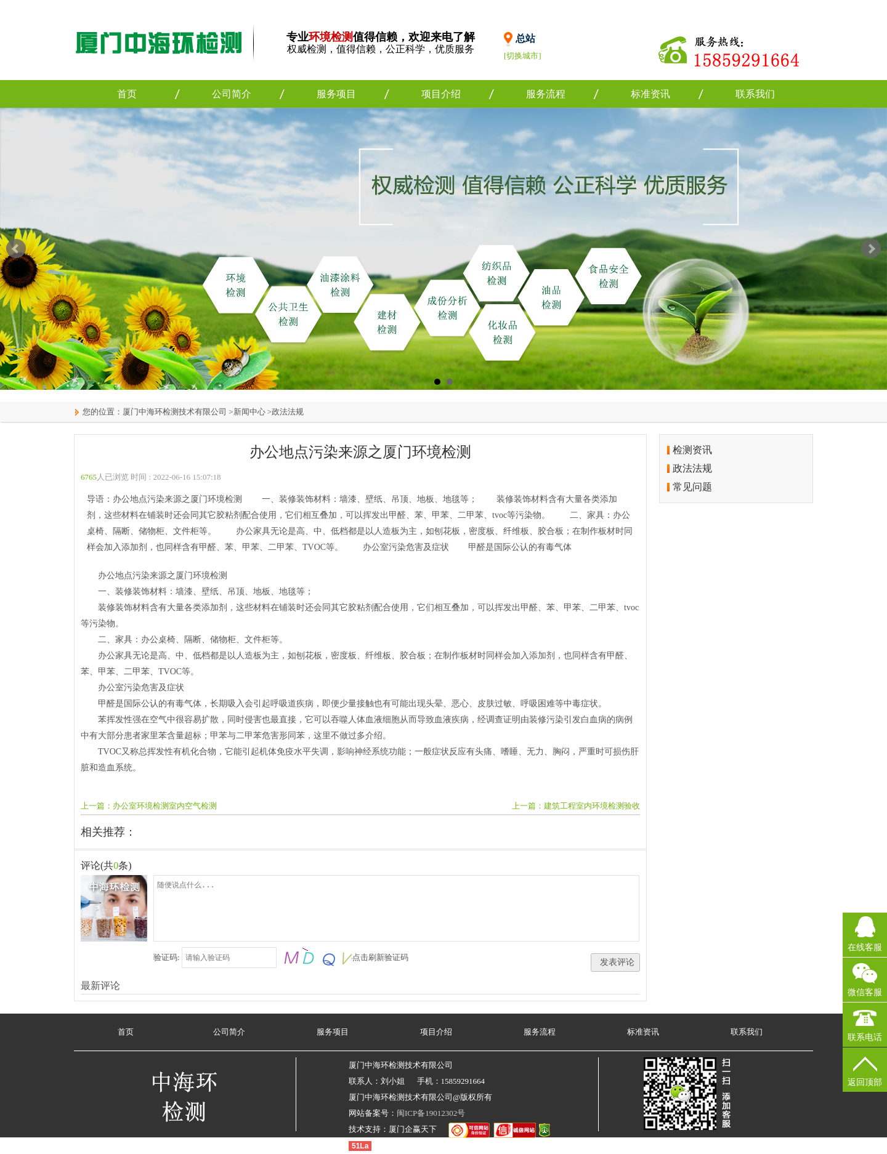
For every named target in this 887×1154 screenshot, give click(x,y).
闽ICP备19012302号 (431, 1113)
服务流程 (545, 94)
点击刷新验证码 (380, 957)
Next (871, 249)
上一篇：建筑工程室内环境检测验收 (576, 805)
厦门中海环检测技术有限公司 (175, 411)
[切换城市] (522, 55)
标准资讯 (650, 94)
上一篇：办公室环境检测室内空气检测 (149, 805)
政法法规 (288, 411)
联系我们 (755, 94)
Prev (16, 249)
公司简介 (231, 94)
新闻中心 (249, 411)
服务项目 (336, 94)
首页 (127, 94)
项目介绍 (441, 94)
